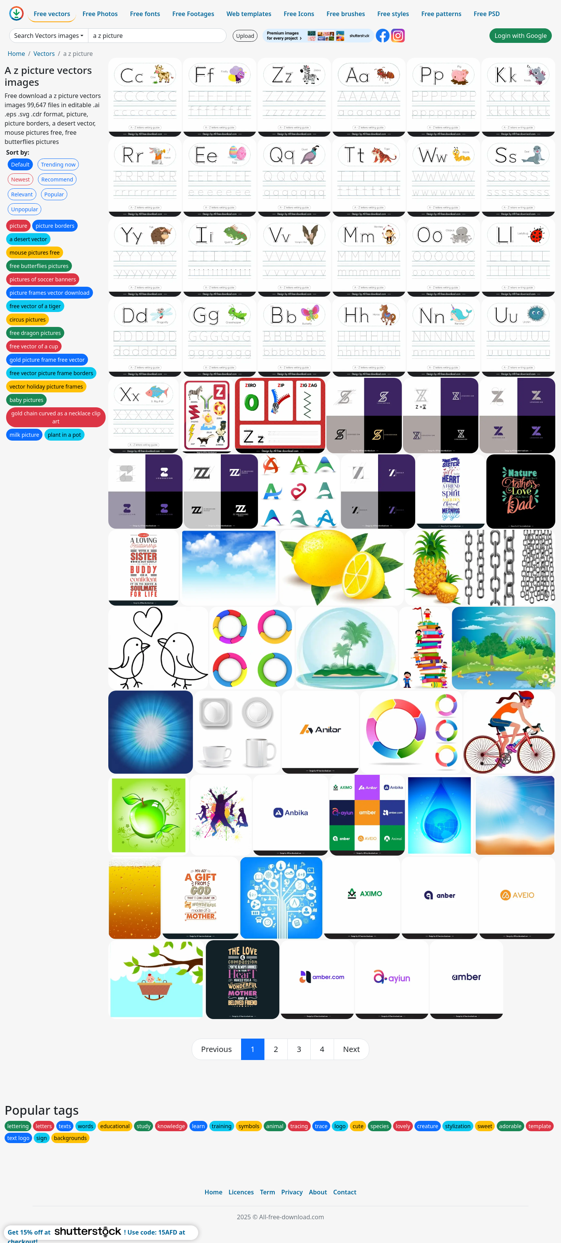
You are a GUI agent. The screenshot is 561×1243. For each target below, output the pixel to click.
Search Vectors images (46, 35)
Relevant (22, 194)
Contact (345, 1192)
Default (20, 164)
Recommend (57, 179)
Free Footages (193, 14)
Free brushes (345, 14)
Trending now (58, 164)
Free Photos (99, 14)
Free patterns (441, 14)
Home (16, 53)
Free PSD (487, 14)
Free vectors (52, 14)
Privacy (292, 1192)
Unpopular (24, 209)
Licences (241, 1192)
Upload (245, 35)
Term (267, 1192)
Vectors (44, 53)
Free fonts (145, 14)
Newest (20, 179)
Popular (54, 194)
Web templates (249, 14)
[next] (352, 1049)
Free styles (393, 14)
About (318, 1192)
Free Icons (299, 14)
